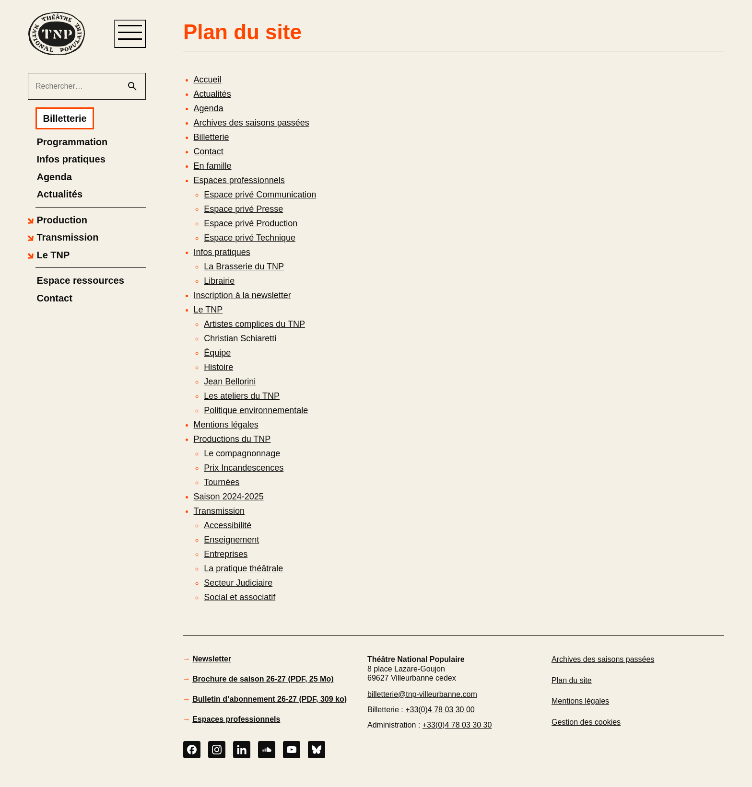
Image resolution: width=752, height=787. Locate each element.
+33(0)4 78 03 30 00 (440, 710)
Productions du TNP (232, 439)
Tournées (221, 482)
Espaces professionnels (239, 180)
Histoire (218, 367)
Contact (208, 151)
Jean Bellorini (230, 381)
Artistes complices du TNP (254, 324)
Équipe (217, 353)
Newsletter (211, 659)
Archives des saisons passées (251, 122)
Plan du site (572, 683)
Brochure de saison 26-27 (262, 679)
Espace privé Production (250, 223)
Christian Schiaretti (240, 338)
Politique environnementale (256, 410)
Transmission (219, 511)
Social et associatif (239, 597)
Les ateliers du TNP (242, 396)
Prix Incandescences (243, 468)
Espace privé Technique (249, 238)
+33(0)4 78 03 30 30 (457, 725)
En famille (213, 166)
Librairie (219, 281)
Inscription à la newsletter (242, 295)
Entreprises (225, 554)
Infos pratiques (222, 252)
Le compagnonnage (242, 453)
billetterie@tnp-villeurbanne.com (422, 694)
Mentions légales (226, 424)
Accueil (208, 79)
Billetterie (211, 137)
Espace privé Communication (260, 194)
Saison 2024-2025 (229, 496)
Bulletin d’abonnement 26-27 (269, 699)
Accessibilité (227, 525)
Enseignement (231, 539)
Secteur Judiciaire (238, 583)
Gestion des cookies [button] (586, 722)
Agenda (208, 108)
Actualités (212, 94)
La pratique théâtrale (243, 568)
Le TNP (208, 309)
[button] (56, 220)
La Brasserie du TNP (244, 266)
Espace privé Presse (243, 209)
